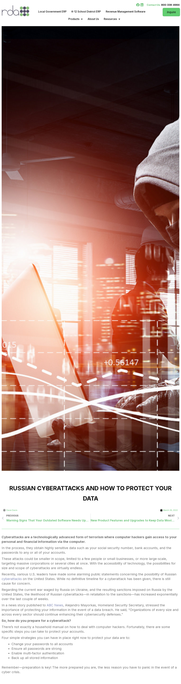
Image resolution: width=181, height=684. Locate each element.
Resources (112, 19)
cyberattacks (12, 579)
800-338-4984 (170, 4)
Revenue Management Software (125, 11)
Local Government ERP (52, 11)
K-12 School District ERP (86, 11)
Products (75, 19)
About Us (93, 19)
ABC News (55, 605)
